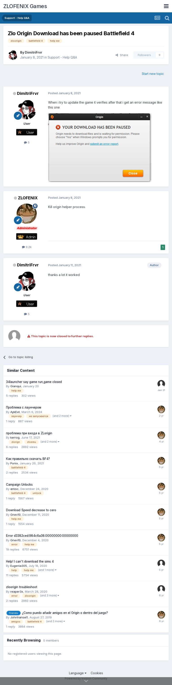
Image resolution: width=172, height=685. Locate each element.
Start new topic (153, 74)
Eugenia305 (18, 566)
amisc (14, 489)
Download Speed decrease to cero (31, 510)
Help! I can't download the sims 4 (30, 561)
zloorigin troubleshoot (21, 587)
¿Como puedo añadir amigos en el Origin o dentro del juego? (65, 613)
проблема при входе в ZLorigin (29, 433)
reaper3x (16, 591)
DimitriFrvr (33, 52)
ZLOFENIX (28, 198)
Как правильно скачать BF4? (28, 459)
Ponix (14, 463)
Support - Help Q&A (62, 57)
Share (122, 55)
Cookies (97, 673)
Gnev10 (15, 514)
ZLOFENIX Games (25, 6)
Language (77, 673)
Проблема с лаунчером (23, 407)
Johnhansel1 (19, 617)
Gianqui (15, 386)
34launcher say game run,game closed (34, 382)
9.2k (27, 247)
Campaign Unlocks (19, 484)
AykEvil (15, 412)
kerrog (14, 437)
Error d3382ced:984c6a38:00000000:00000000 (42, 535)
